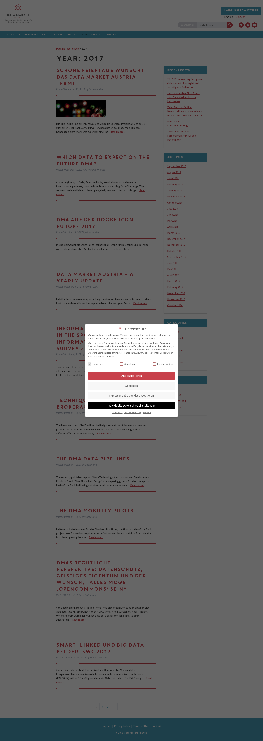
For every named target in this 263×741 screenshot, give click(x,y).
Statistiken (127, 362)
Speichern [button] (131, 384)
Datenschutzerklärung (107, 351)
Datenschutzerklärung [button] (132, 411)
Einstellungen (166, 351)
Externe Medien (163, 362)
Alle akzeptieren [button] (131, 374)
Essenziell (95, 362)
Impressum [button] (147, 411)
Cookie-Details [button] (117, 411)
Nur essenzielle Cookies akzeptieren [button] (131, 394)
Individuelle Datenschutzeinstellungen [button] (131, 404)
